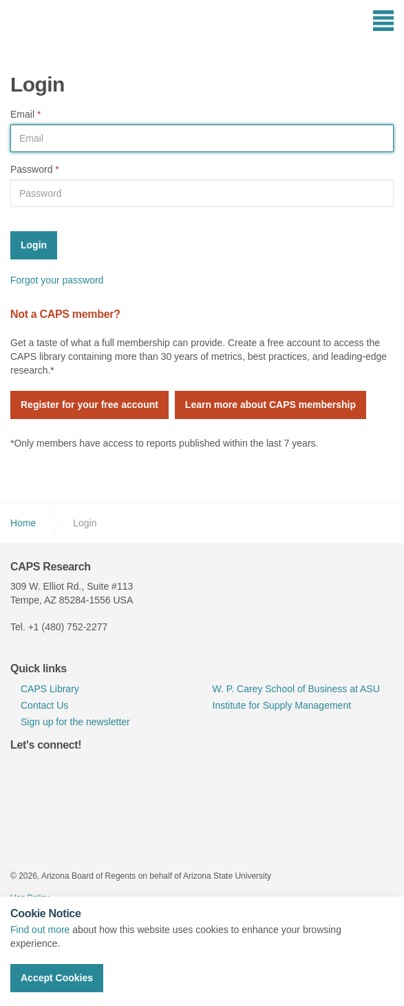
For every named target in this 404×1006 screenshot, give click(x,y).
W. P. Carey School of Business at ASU (296, 688)
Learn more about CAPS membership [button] (270, 404)
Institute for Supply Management (282, 705)
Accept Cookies (57, 977)
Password (34, 169)
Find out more (40, 929)
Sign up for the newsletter (75, 721)
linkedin (56, 772)
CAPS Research (60, 31)
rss (119, 772)
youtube (87, 772)
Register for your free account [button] (89, 404)
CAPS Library (50, 688)
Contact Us (44, 705)
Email (25, 114)
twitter (24, 772)
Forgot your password (56, 280)
